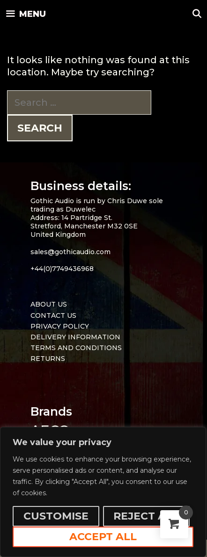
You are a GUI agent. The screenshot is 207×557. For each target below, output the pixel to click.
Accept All (103, 536)
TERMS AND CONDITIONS (76, 348)
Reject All (146, 516)
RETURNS (47, 358)
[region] (103, 492)
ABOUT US (48, 304)
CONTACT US (53, 315)
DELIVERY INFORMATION (75, 337)
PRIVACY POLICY (59, 326)
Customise (56, 516)
